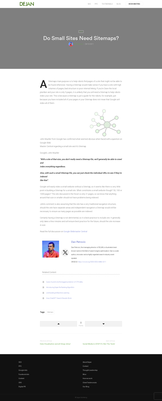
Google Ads (23, 370)
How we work (87, 378)
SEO (89, 4)
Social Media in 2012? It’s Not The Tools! (99, 344)
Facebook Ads (24, 374)
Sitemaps (50, 312)
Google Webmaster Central (75, 231)
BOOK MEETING (134, 4)
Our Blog (86, 387)
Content (21, 378)
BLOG (119, 4)
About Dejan (87, 362)
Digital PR (22, 387)
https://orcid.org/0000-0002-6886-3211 (92, 262)
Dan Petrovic (78, 44)
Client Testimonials (90, 382)
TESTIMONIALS (107, 4)
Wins (84, 374)
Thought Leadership (90, 370)
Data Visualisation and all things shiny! (55, 344)
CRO (20, 382)
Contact (85, 366)
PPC (96, 4)
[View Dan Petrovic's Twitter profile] (65, 252)
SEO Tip (81, 31)
